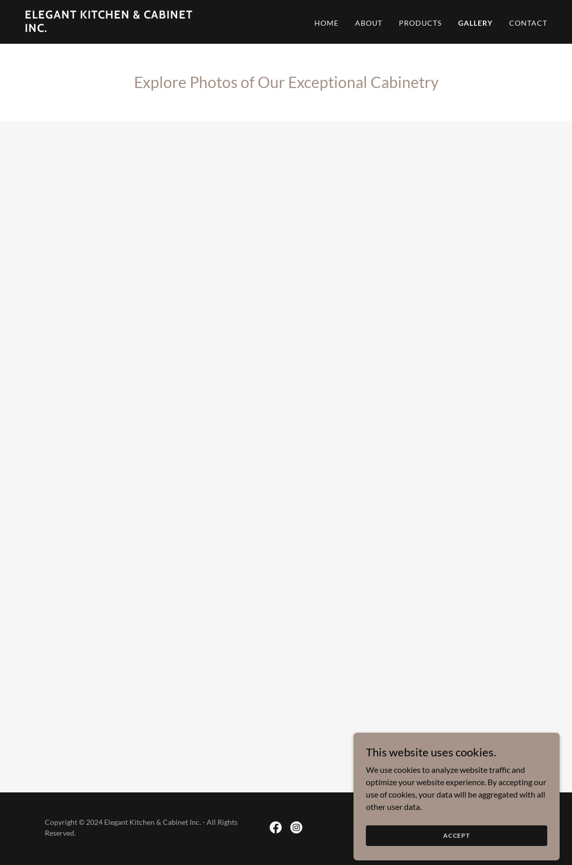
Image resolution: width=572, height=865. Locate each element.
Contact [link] (528, 23)
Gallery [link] (475, 23)
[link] (116, 28)
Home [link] (326, 23)
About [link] (368, 23)
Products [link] (420, 23)
